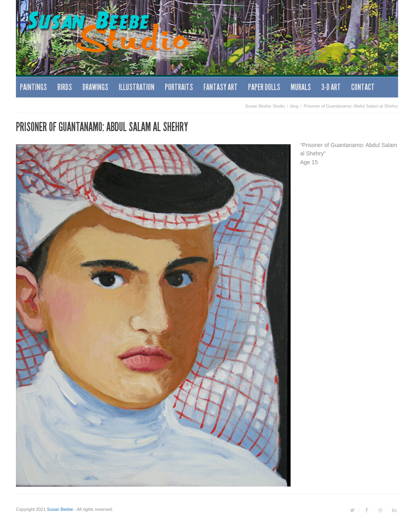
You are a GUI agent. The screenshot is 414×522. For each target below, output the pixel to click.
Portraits (179, 87)
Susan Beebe (60, 509)
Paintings (33, 87)
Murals (301, 87)
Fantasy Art (220, 87)
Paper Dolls (264, 87)
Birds (64, 87)
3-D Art (331, 87)
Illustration (136, 87)
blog (294, 106)
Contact (363, 87)
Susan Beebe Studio (265, 106)
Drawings (95, 87)
